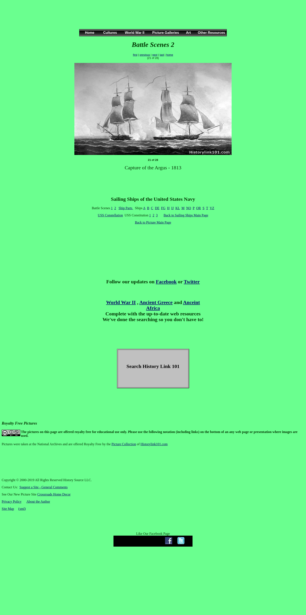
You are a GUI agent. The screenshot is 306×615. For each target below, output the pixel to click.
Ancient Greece (156, 302)
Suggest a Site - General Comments (43, 487)
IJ (172, 208)
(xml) (22, 508)
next (154, 54)
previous (145, 54)
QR (198, 208)
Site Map (8, 508)
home (169, 54)
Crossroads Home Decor (53, 494)
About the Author (38, 501)
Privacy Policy (12, 501)
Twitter (192, 281)
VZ (212, 208)
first (135, 54)
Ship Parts (126, 208)
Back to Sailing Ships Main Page (186, 215)
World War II (121, 302)
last (162, 54)
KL (177, 208)
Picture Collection (124, 444)
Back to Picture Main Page (153, 222)
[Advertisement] (152, 18)
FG (163, 208)
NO (188, 208)
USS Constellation (110, 215)
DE (157, 208)
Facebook (166, 281)
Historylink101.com (154, 444)
